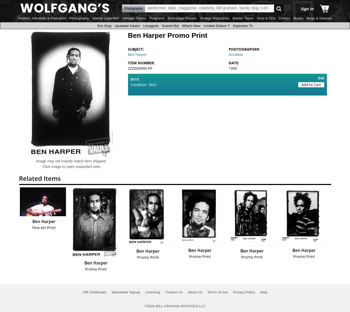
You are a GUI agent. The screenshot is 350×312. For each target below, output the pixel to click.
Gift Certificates (95, 292)
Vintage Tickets (134, 18)
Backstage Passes (182, 18)
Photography (79, 18)
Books (298, 18)
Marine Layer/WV (105, 18)
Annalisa (236, 54)
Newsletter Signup (126, 292)
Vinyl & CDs (266, 18)
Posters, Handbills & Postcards (42, 18)
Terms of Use (217, 292)
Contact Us (173, 292)
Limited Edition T (217, 26)
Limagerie (151, 26)
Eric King (104, 26)
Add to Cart (311, 84)
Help (263, 292)
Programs (157, 18)
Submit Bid (170, 26)
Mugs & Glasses (319, 18)
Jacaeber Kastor (127, 26)
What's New (191, 26)
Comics (284, 18)
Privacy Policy (244, 292)
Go (279, 8)
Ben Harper (137, 54)
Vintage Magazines (214, 18)
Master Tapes (243, 18)
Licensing (152, 292)
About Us (195, 292)
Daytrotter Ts (243, 26)
